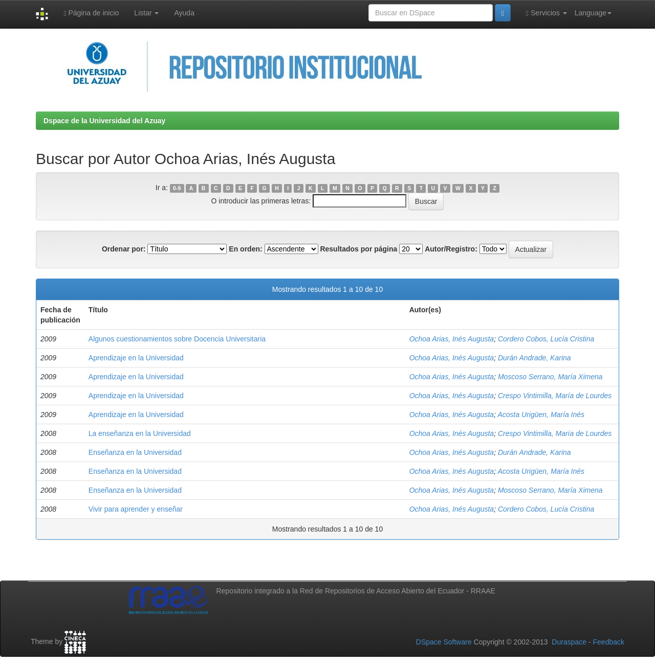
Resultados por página (358, 249)
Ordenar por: (124, 249)
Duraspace (569, 642)
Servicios (546, 13)
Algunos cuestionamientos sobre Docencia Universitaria (177, 339)
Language (593, 13)
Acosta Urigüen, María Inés (540, 414)
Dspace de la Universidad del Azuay (104, 121)
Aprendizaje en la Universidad (136, 358)
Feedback (608, 642)
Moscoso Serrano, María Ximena (550, 377)
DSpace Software (444, 642)
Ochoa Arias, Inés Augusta (451, 339)
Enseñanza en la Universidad (135, 452)
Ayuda (184, 13)
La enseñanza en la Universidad (140, 433)
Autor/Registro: (451, 249)
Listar (146, 13)
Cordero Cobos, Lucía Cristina (546, 339)
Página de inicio (91, 13)
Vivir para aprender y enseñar (136, 509)
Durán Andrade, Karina (534, 358)
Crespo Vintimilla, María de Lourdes (555, 396)
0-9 (177, 188)
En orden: (245, 249)
